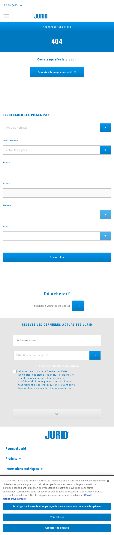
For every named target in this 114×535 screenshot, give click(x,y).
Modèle (6, 184)
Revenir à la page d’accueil (55, 72)
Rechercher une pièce (57, 26)
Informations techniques (25, 469)
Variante (7, 205)
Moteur (6, 227)
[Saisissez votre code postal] (51, 306)
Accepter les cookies (57, 527)
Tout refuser (57, 517)
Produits (14, 459)
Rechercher (57, 257)
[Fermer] (108, 481)
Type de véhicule (10, 141)
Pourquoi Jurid (16, 448)
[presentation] (44, 399)
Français (11, 5)
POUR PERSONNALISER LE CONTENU (59, 367)
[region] (57, 505)
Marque (6, 162)
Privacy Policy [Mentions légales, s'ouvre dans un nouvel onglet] (18, 498)
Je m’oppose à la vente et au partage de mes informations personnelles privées (57, 506)
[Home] (41, 16)
